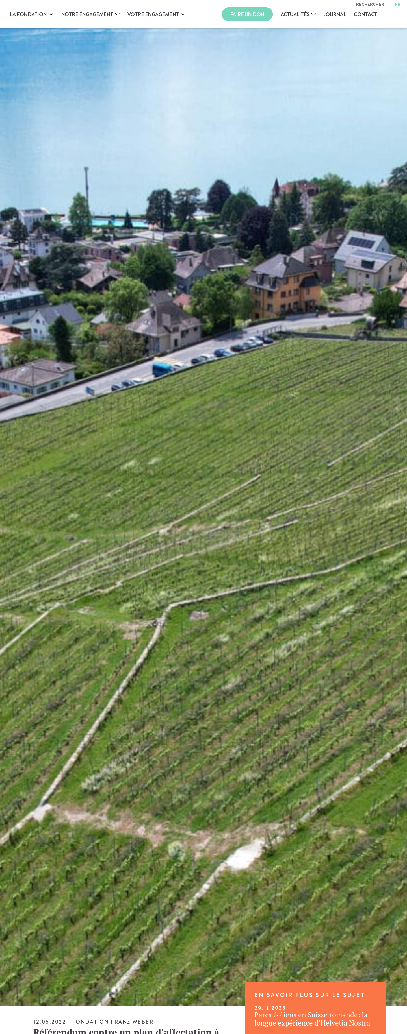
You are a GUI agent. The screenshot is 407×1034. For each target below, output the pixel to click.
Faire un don (247, 14)
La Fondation (28, 14)
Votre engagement (153, 14)
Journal (335, 14)
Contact (365, 14)
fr (397, 4)
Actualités (295, 14)
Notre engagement (87, 14)
